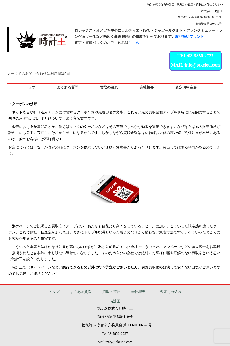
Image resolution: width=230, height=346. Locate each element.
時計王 (115, 301)
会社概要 (138, 292)
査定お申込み (170, 292)
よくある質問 (81, 292)
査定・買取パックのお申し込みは (107, 42)
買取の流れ (111, 292)
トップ (54, 292)
